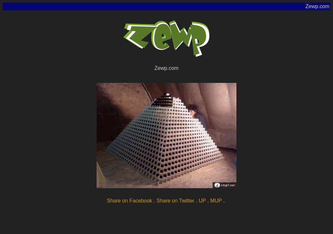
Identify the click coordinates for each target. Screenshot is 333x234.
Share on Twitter (175, 200)
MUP (216, 200)
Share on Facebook (129, 200)
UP (202, 200)
